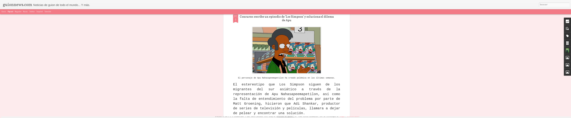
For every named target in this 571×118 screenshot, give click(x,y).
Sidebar (32, 12)
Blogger (342, 116)
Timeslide (48, 12)
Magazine (18, 12)
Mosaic (25, 12)
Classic (3, 12)
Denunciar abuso (353, 116)
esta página (242, 42)
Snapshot (39, 12)
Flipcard (10, 12)
